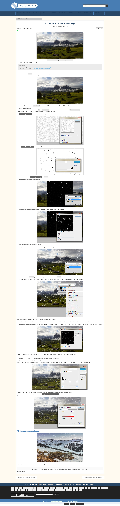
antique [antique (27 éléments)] (29, 488)
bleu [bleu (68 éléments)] (32, 488)
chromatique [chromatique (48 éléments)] (46, 488)
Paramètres (59, 484)
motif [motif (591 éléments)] (16, 490)
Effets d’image (21, 18)
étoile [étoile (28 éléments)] (80, 490)
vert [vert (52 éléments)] (77, 490)
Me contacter (77, 484)
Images (80, 13)
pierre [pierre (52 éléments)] (56, 490)
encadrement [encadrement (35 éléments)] (75, 488)
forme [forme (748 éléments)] (86, 488)
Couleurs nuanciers (62, 13)
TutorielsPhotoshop (45, 13)
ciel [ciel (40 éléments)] (50, 488)
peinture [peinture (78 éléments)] (46, 490)
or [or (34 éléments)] (26, 490)
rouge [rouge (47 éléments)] (67, 490)
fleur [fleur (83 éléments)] (83, 488)
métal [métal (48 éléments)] (19, 490)
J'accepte (66, 504)
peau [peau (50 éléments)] (42, 490)
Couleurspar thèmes (71, 13)
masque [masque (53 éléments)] (12, 490)
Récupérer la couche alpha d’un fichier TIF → (93, 477)
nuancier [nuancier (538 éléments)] (23, 490)
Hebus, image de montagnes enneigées (41, 68)
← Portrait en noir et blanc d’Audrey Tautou (26, 477)
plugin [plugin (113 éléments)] (64, 490)
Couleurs (54, 13)
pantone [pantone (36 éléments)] (34, 490)
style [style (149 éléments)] (74, 490)
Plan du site (33, 484)
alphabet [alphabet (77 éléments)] (20, 488)
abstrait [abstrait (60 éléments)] (12, 488)
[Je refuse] (118, 504)
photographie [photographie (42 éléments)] (51, 490)
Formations (26, 13)
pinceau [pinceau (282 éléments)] (60, 490)
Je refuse (72, 504)
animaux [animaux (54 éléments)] (24, 488)
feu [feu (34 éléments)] (79, 488)
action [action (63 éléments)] (16, 488)
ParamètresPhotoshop (35, 13)
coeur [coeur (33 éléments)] (54, 488)
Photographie (88, 13)
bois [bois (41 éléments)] (35, 488)
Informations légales (89, 484)
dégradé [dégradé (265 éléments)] (70, 488)
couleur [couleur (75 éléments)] (57, 488)
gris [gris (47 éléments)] (89, 488)
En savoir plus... (79, 504)
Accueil (18, 13)
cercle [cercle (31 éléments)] (42, 488)
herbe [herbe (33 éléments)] (92, 488)
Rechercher (56, 494)
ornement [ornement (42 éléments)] (29, 490)
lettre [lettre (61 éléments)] (102, 488)
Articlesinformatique (98, 13)
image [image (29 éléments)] (96, 488)
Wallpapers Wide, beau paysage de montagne (47, 67)
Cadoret (54, 26)
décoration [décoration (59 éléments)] (66, 488)
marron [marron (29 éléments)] (106, 488)
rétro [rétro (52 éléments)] (71, 490)
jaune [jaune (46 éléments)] (99, 488)
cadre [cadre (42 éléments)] (38, 488)
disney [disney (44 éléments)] (62, 488)
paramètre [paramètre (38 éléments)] (38, 490)
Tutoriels (51, 484)
